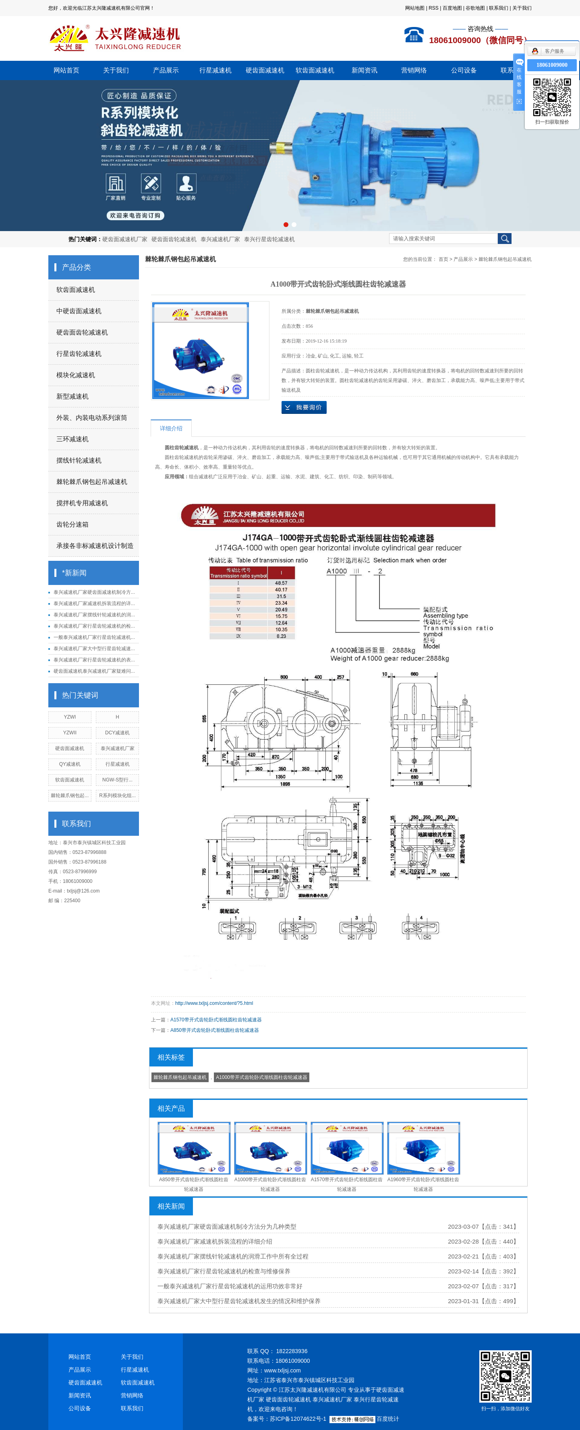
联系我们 (498, 8)
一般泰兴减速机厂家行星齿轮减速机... (94, 637)
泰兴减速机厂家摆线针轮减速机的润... (94, 615)
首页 (443, 259)
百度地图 (452, 8)
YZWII (70, 733)
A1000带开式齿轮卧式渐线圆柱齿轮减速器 (261, 1077)
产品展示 (166, 70)
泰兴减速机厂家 (220, 239)
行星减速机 (215, 70)
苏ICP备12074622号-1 (298, 1419)
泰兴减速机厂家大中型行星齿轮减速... (94, 648)
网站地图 (415, 8)
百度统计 (388, 1419)
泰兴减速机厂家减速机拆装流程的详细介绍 (214, 1241)
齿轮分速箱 (72, 524)
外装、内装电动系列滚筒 (91, 417)
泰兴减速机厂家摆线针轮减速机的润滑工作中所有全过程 (233, 1256)
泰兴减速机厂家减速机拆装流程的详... (94, 603)
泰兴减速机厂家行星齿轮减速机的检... (94, 626)
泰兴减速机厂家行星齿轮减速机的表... (94, 660)
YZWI (70, 717)
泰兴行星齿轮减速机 (269, 239)
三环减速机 (72, 439)
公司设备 (464, 70)
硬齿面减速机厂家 (124, 239)
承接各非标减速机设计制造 (95, 545)
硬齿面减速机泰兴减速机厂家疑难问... (94, 671)
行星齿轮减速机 (79, 353)
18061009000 (552, 65)
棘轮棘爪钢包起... (70, 795)
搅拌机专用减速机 (82, 503)
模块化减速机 (75, 375)
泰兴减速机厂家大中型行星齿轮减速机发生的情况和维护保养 (239, 1301)
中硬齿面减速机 (79, 311)
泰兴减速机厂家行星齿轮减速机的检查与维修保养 (223, 1271)
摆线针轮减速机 (79, 460)
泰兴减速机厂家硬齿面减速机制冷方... (94, 592)
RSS (434, 8)
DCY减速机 (117, 733)
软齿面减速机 (315, 70)
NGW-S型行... (117, 780)
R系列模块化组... (117, 795)
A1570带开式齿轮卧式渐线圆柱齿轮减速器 (216, 1020)
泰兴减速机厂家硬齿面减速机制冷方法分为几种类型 (226, 1226)
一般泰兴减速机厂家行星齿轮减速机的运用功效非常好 (229, 1286)
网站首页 (66, 70)
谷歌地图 (475, 8)
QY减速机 (70, 764)
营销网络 (414, 70)
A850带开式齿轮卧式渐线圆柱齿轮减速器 (214, 1030)
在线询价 (304, 407)
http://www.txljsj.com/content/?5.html (214, 1003)
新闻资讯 (364, 70)
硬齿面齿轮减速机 (174, 239)
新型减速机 (72, 396)
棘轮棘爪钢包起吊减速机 (91, 481)
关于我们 (522, 8)
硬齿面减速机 (265, 70)
